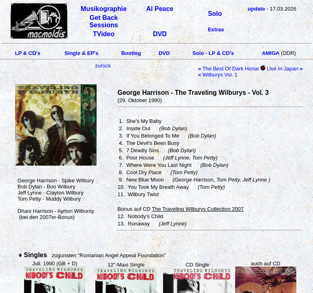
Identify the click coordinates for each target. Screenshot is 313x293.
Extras (216, 29)
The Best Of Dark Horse (228, 69)
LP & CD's (27, 53)
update (256, 9)
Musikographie (104, 8)
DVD (160, 34)
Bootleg (131, 53)
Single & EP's (81, 53)
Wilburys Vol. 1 (218, 75)
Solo (215, 13)
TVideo (104, 34)
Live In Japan (285, 69)
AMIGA (270, 53)
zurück (102, 66)
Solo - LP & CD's (213, 53)
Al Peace (160, 8)
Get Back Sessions (103, 21)
